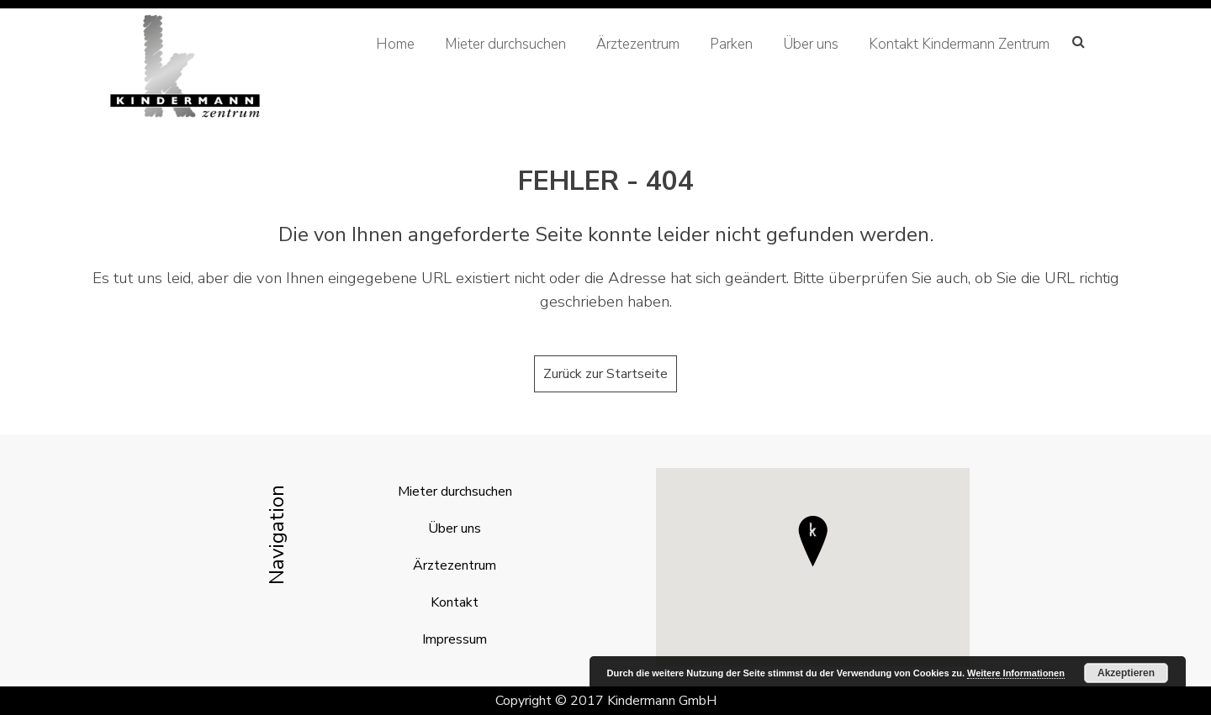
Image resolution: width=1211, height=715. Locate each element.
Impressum (454, 639)
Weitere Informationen (1016, 673)
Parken (731, 44)
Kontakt (455, 602)
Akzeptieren (1126, 673)
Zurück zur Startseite (605, 374)
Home (395, 44)
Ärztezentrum (638, 44)
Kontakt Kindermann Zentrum (959, 44)
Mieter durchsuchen (505, 44)
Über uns (810, 44)
